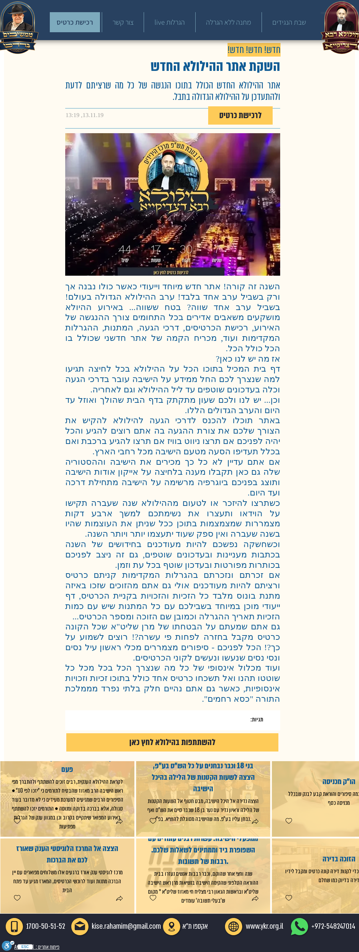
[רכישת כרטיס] (75, 22)
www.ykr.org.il (264, 926)
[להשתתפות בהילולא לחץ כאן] (172, 742)
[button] (119, 822)
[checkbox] (17, 821)
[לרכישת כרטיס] (240, 115)
